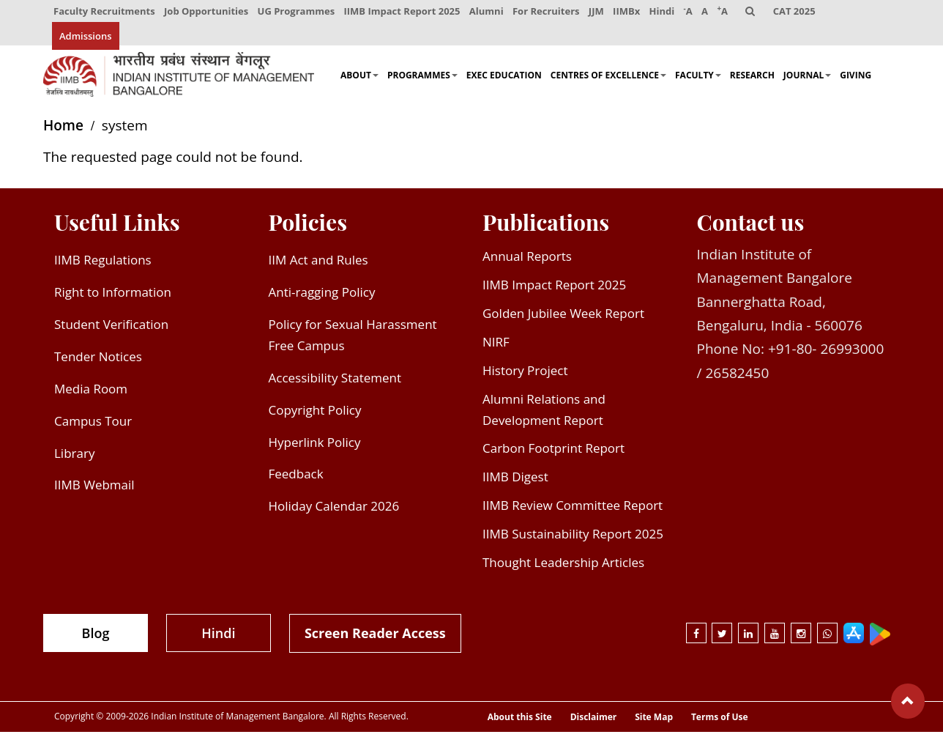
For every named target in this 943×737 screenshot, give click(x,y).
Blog (96, 638)
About (359, 81)
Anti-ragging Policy (322, 297)
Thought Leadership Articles (563, 567)
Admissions (85, 40)
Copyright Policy (315, 415)
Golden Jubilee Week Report (563, 318)
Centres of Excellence (608, 81)
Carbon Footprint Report (553, 453)
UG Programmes (297, 13)
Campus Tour (93, 426)
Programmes (422, 81)
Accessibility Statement (335, 382)
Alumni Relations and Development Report (543, 415)
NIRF (496, 346)
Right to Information (112, 297)
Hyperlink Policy (315, 447)
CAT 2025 (799, 13)
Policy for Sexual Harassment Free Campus (353, 340)
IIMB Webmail (94, 490)
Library (74, 458)
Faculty (698, 81)
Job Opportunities (207, 13)
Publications (545, 227)
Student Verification (111, 329)
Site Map (654, 723)
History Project (525, 375)
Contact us (751, 227)
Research (752, 81)
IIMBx (629, 13)
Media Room (90, 393)
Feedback (296, 479)
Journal (807, 81)
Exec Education (504, 81)
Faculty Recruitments (104, 13)
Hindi (665, 13)
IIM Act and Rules (318, 265)
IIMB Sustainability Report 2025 (572, 539)
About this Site (520, 723)
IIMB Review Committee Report (572, 511)
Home (63, 131)
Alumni (488, 13)
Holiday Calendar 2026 (334, 511)
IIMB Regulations (103, 265)
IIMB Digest (515, 482)
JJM (598, 13)
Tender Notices (98, 361)
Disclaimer (593, 723)
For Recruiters (548, 13)
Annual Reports (527, 261)
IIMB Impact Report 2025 (403, 13)
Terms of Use (719, 723)
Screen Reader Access (375, 638)
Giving (855, 81)
